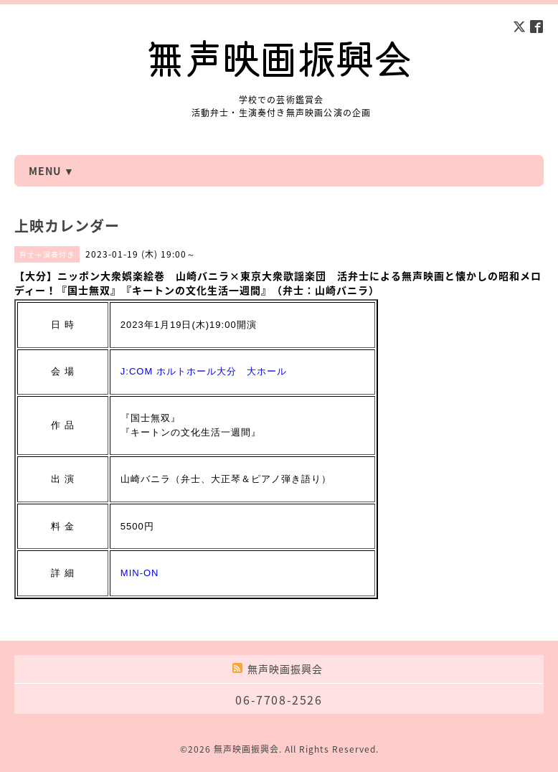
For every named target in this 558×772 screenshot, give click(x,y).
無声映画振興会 (246, 749)
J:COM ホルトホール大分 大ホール (203, 371)
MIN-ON (139, 573)
